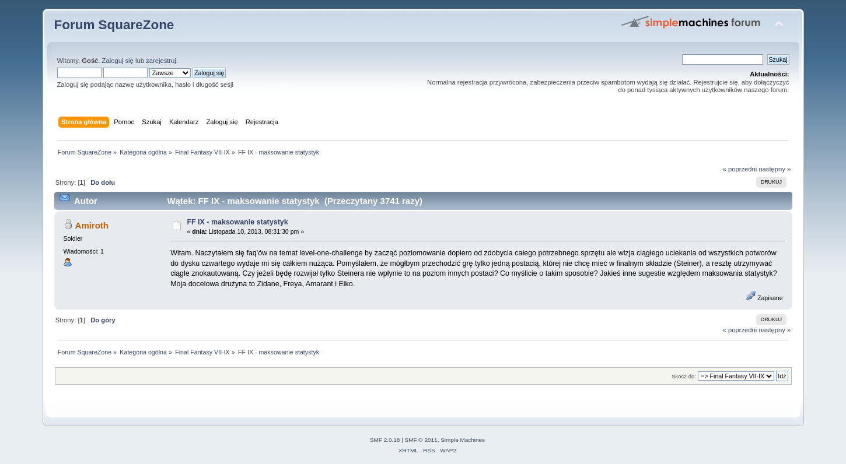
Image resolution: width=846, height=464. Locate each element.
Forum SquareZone (114, 24)
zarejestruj (161, 60)
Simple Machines (463, 440)
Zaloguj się (118, 60)
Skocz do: (684, 376)
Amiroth (92, 225)
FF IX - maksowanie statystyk (237, 222)
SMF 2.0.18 (385, 440)
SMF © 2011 (421, 440)
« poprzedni (740, 169)
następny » (774, 169)
